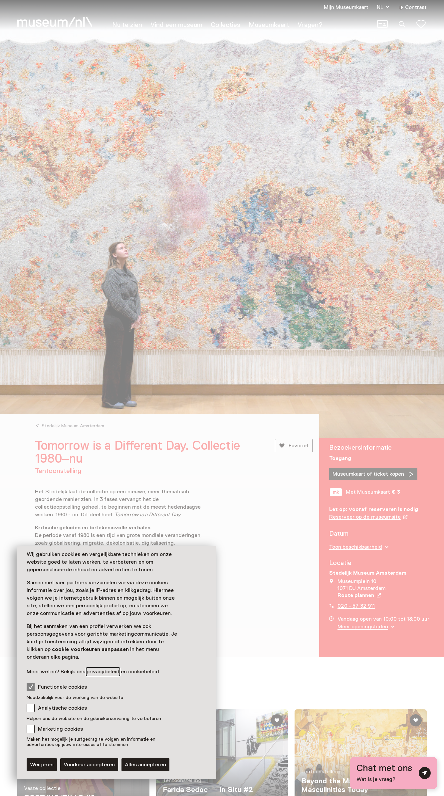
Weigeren (42, 765)
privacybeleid (103, 672)
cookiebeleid (143, 672)
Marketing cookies (60, 729)
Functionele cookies (57, 687)
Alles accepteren (145, 765)
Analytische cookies (62, 708)
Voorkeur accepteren (89, 765)
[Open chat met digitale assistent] (393, 773)
